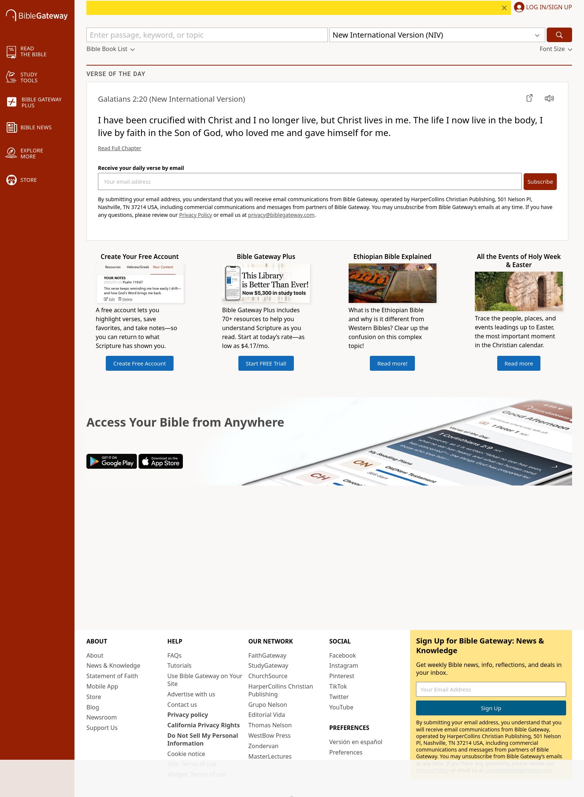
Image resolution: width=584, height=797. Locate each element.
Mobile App (102, 686)
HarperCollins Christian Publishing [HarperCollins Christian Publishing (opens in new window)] (280, 690)
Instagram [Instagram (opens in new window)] (343, 665)
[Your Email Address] (310, 181)
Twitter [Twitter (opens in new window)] (339, 697)
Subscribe (540, 181)
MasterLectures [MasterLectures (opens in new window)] (270, 756)
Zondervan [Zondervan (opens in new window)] (263, 746)
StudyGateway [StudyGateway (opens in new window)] (268, 665)
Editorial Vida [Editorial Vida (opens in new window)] (266, 715)
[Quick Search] (207, 35)
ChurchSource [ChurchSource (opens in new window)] (268, 676)
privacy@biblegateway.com (281, 214)
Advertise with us (191, 694)
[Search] (559, 35)
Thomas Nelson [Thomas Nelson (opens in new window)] (270, 725)
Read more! (392, 363)
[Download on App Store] (161, 466)
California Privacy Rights (203, 725)
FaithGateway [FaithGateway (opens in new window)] (267, 655)
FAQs (174, 655)
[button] (541, 8)
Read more (519, 363)
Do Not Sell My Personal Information (202, 739)
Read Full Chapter (119, 148)
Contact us (182, 704)
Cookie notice (186, 754)
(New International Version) (171, 99)
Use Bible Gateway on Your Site (204, 680)
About (94, 655)
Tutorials (179, 665)
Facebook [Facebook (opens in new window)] (342, 655)
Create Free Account (139, 363)
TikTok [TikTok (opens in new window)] (338, 686)
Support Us (102, 728)
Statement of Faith (112, 676)
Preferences (345, 752)
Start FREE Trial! (266, 363)
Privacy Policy (195, 214)
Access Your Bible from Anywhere (185, 422)
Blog (92, 707)
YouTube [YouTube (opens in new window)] (341, 707)
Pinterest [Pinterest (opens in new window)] (341, 676)
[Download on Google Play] (111, 466)
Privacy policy (187, 715)
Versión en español (356, 742)
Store (93, 697)
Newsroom (101, 717)
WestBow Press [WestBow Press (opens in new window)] (269, 735)
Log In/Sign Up (549, 7)
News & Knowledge (113, 665)
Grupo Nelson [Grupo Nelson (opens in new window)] (267, 704)
